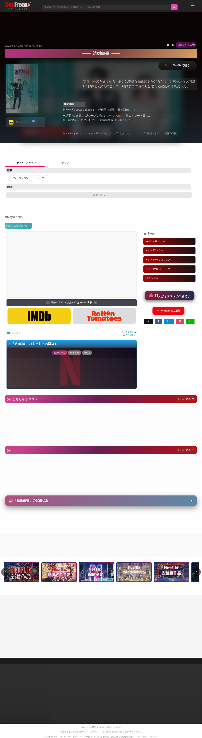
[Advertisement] (101, 23)
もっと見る (186, 399)
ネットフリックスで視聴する (177, 65)
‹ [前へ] (5, 572)
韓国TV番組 (171, 133)
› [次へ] (197, 572)
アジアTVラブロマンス (121, 133)
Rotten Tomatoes (114, 727)
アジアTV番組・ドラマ (149, 133)
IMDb (101, 727)
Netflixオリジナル (75, 133)
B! (169, 321)
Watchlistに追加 (168, 310)
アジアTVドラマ (97, 133)
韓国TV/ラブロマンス (19, 225)
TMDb (95, 727)
